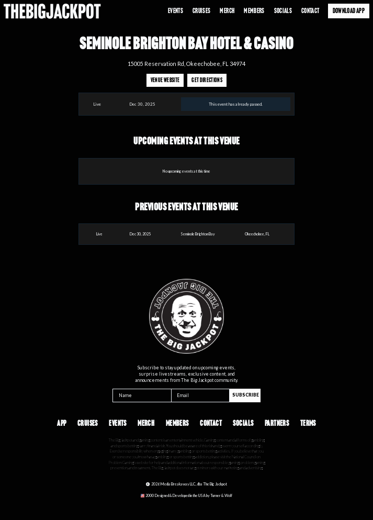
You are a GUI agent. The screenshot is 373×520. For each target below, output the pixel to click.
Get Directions (206, 80)
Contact (310, 11)
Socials (283, 11)
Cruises (202, 11)
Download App (349, 11)
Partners (277, 423)
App (61, 423)
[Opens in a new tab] (186, 495)
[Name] (141, 395)
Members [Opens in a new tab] (254, 11)
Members (177, 423)
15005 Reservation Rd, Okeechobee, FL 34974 (186, 63)
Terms (308, 423)
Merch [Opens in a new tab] (227, 11)
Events (175, 11)
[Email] (200, 395)
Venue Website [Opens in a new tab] (165, 80)
